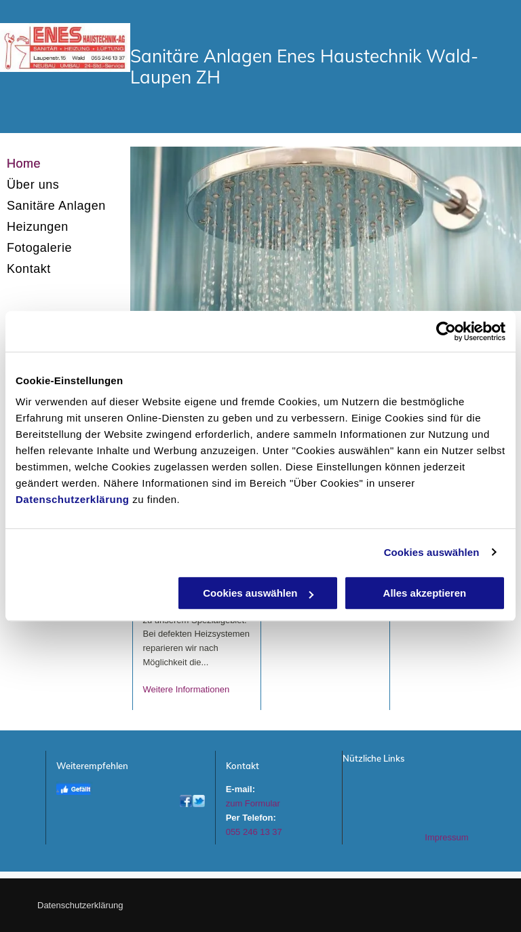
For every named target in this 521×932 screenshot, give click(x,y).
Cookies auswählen (432, 552)
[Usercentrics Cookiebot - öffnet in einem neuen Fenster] (446, 331)
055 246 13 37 (254, 832)
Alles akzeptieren (425, 593)
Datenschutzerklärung (73, 499)
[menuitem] (65, 163)
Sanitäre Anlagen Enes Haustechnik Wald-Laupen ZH (304, 66)
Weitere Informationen (186, 689)
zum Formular (253, 803)
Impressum (446, 837)
